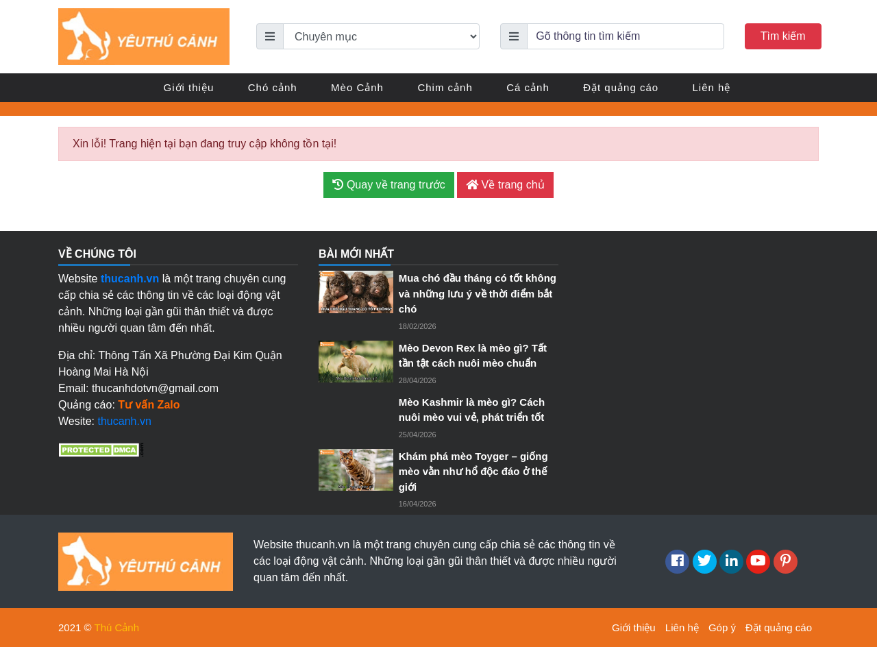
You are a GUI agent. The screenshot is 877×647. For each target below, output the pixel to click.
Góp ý (722, 627)
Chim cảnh (444, 87)
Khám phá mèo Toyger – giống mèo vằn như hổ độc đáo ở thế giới (473, 471)
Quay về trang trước (388, 185)
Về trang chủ (505, 185)
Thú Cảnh (117, 627)
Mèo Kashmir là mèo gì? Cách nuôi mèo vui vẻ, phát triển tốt (472, 410)
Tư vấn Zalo (149, 405)
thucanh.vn (124, 421)
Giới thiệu (189, 87)
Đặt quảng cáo (620, 87)
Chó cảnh (272, 87)
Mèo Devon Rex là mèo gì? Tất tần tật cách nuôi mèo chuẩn (473, 355)
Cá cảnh (527, 87)
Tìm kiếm (783, 36)
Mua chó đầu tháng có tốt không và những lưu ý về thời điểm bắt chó (477, 293)
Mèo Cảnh (357, 87)
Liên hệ (712, 87)
